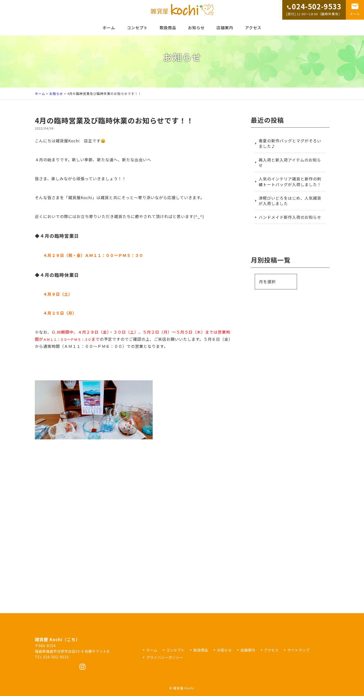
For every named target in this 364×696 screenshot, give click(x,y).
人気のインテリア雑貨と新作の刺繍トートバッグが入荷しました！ (290, 181)
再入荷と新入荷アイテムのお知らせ (290, 162)
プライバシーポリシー (164, 657)
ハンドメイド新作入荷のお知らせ (290, 217)
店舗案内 (224, 27)
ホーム (109, 27)
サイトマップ (298, 649)
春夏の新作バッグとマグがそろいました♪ (290, 143)
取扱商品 (168, 27)
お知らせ (196, 27)
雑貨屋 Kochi (183, 688)
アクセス (253, 27)
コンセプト (137, 27)
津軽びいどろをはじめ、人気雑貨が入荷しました (290, 200)
